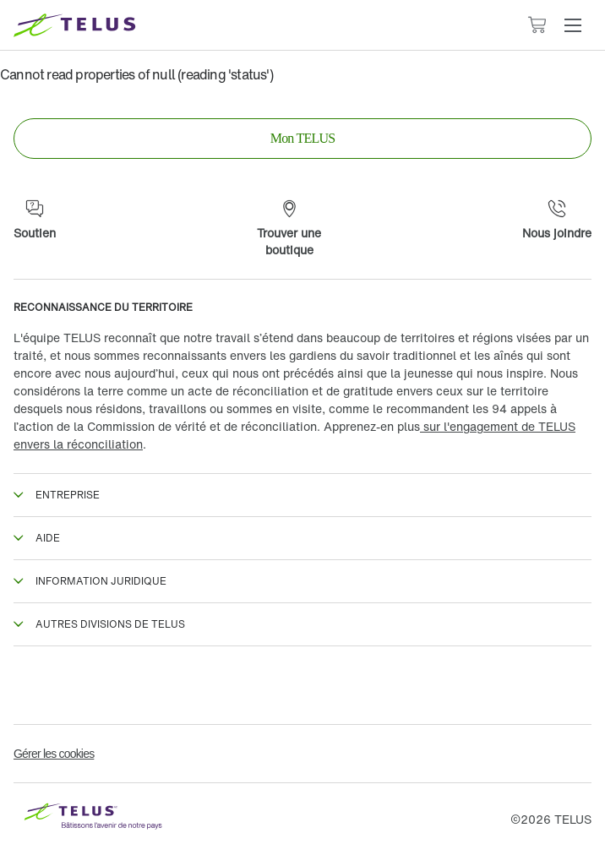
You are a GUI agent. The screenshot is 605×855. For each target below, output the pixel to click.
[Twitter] (167, 685)
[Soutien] (35, 220)
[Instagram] (302, 685)
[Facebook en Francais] (32, 685)
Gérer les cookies (54, 753)
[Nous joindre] (556, 220)
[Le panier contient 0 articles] (536, 25)
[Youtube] (572, 685)
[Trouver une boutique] (289, 229)
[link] (302, 138)
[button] (572, 25)
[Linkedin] (437, 685)
